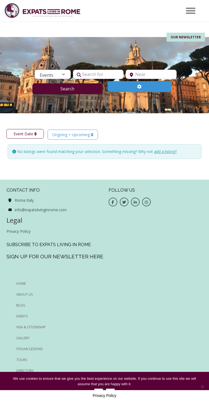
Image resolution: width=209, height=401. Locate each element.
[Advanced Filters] (139, 86)
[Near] (151, 74)
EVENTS (21, 316)
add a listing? (165, 151)
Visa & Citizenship (31, 327)
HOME (21, 283)
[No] (202, 386)
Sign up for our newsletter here (55, 256)
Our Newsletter (186, 37)
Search (74, 88)
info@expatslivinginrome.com (41, 209)
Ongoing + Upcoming (72, 134)
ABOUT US (24, 294)
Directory (25, 370)
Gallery (23, 338)
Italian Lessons (29, 349)
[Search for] (98, 74)
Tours (21, 359)
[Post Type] (52, 74)
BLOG (20, 305)
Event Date (25, 133)
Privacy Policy (18, 231)
